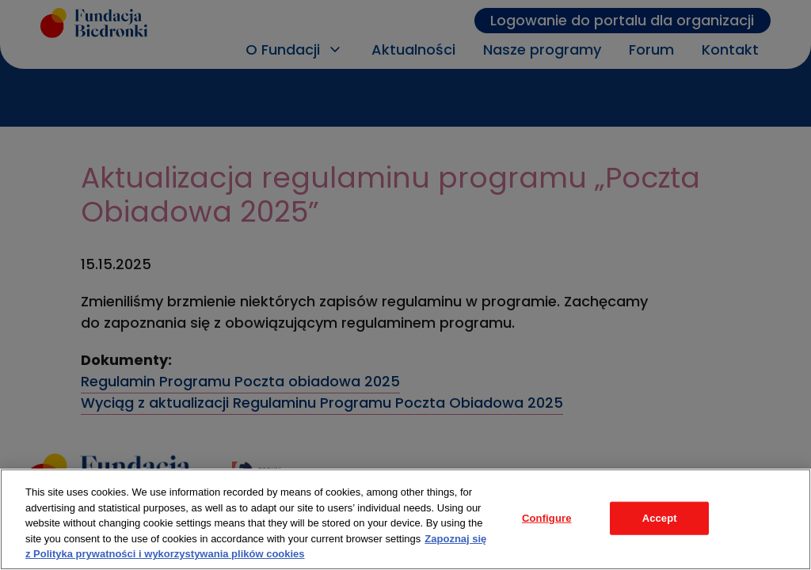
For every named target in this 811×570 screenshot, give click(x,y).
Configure (547, 518)
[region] (405, 519)
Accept (659, 518)
